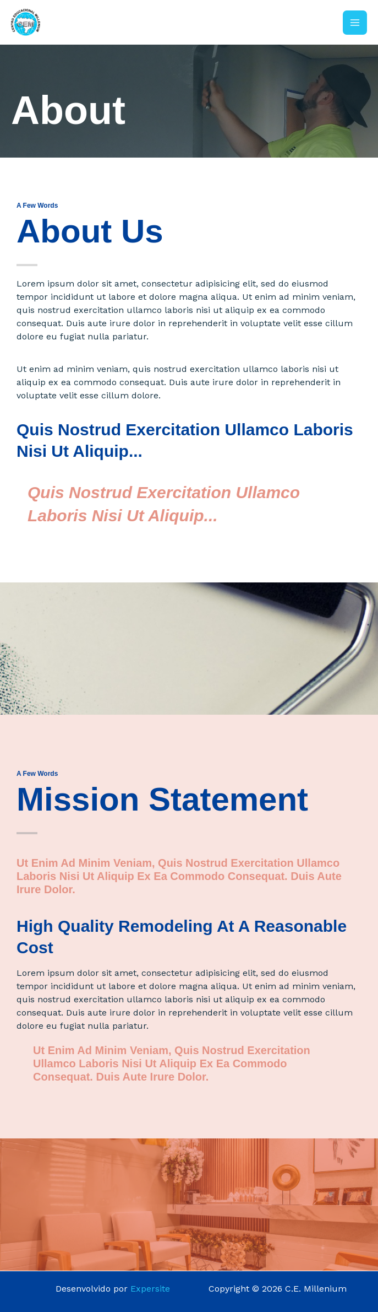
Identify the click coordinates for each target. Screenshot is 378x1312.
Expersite (150, 1288)
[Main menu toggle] (355, 22)
